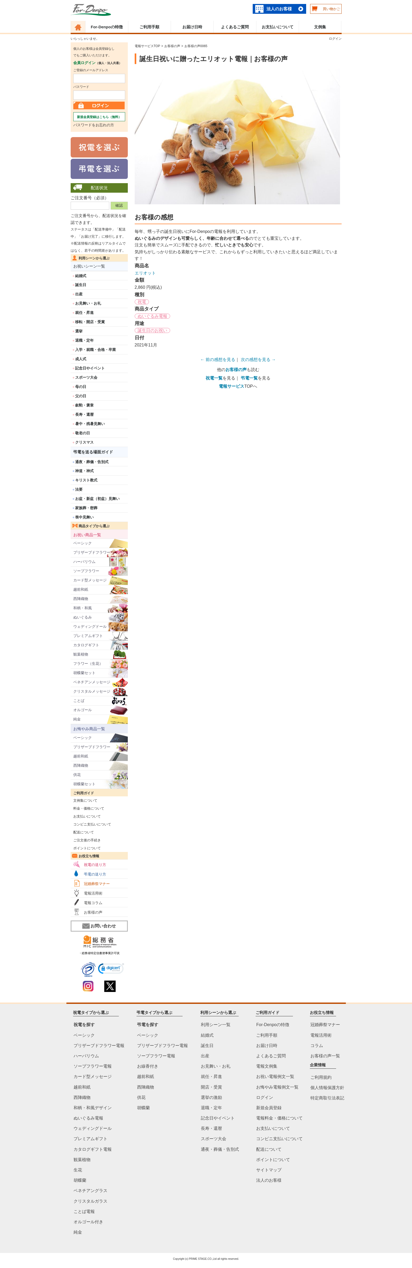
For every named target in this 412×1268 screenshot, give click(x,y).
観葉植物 (80, 654)
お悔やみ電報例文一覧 (277, 1087)
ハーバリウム (84, 561)
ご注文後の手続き (86, 840)
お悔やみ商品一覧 (89, 728)
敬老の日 (82, 433)
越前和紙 (80, 589)
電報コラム (93, 903)
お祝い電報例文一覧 (275, 1076)
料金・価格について (88, 808)
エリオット (145, 273)
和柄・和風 (82, 608)
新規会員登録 (269, 1107)
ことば (78, 700)
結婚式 (80, 276)
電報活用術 (93, 893)
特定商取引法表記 (327, 1098)
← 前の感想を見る (217, 359)
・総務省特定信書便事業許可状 (99, 953)
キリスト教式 (86, 480)
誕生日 (80, 285)
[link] (111, 969)
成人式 (80, 359)
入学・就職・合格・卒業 (95, 350)
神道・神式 (84, 471)
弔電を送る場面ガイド (93, 452)
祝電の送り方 (95, 865)
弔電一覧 (249, 378)
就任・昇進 (84, 312)
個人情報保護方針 (327, 1087)
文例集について (84, 800)
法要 (79, 489)
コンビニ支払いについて (91, 824)
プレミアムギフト (88, 636)
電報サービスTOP (147, 46)
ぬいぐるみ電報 (152, 316)
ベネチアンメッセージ (91, 682)
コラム (316, 1045)
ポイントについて (86, 848)
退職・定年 (84, 340)
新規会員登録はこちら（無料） (99, 117)
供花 (77, 775)
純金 (77, 719)
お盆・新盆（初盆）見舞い (97, 499)
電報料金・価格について (279, 1118)
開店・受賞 (211, 1087)
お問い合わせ (99, 926)
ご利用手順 (149, 27)
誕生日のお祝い (152, 330)
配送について (82, 832)
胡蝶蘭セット (84, 673)
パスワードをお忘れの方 (93, 125)
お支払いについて (277, 27)
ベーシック (82, 543)
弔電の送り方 (95, 874)
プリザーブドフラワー (91, 552)
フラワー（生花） (88, 663)
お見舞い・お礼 (88, 303)
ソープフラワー (86, 571)
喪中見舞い (84, 517)
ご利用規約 (321, 1077)
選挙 (79, 331)
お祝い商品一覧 (87, 535)
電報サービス (231, 386)
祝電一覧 (214, 378)
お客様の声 (93, 912)
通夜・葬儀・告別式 (91, 462)
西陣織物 (80, 599)
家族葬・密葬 (86, 508)
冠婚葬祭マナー (97, 884)
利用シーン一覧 (215, 1024)
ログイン (335, 38)
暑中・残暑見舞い (90, 424)
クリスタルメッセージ (91, 691)
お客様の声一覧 (325, 1056)
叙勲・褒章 (84, 405)
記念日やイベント (90, 368)
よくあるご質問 (235, 27)
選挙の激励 (211, 1097)
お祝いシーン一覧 (89, 266)
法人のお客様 (279, 9)
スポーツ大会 (86, 377)
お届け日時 (192, 27)
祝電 (142, 302)
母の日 (80, 387)
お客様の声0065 (195, 46)
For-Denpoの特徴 (107, 27)
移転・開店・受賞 (90, 322)
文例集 (320, 27)
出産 (79, 294)
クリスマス (84, 442)
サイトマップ (269, 1170)
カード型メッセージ (90, 580)
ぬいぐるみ (82, 617)
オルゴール (82, 710)
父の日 (80, 396)
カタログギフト (86, 645)
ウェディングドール (90, 626)
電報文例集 (266, 1066)
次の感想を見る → (258, 359)
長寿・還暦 (84, 414)
